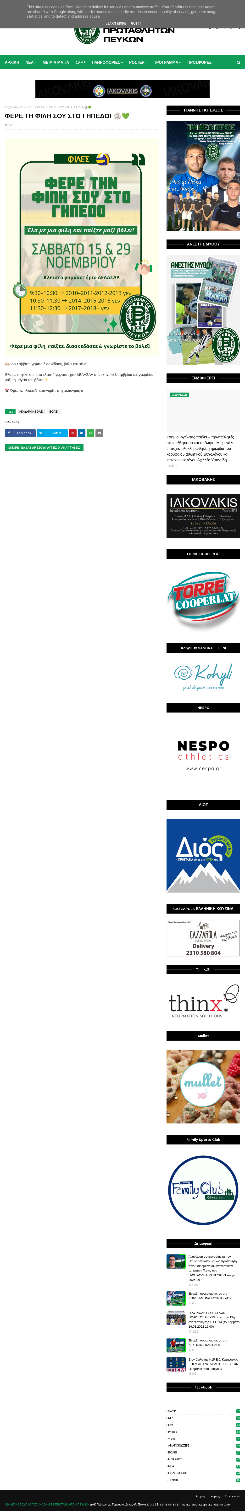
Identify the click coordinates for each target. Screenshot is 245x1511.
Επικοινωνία (232, 1496)
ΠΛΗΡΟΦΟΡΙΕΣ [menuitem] (106, 62)
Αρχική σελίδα (14, 107)
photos (204, 1431)
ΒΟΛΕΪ (30, 107)
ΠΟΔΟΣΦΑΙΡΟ (204, 1473)
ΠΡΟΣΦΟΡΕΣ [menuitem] (199, 62)
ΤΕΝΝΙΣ (204, 1480)
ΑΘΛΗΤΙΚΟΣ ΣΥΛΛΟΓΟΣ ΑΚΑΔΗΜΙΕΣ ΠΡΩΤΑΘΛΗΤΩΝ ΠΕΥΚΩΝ (47, 1504)
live (204, 1424)
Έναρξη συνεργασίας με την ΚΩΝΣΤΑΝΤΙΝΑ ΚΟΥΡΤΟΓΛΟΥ (210, 1296)
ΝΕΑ (204, 1466)
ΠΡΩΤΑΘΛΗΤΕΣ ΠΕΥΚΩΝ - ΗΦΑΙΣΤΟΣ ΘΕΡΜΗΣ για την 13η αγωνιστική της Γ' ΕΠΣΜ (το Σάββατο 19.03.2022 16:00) (214, 1320)
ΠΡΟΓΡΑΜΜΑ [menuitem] (166, 62)
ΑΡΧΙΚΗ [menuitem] (12, 62)
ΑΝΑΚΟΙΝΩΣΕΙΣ (204, 1445)
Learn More (116, 23)
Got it (136, 23)
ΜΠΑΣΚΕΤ (204, 1459)
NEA (204, 1418)
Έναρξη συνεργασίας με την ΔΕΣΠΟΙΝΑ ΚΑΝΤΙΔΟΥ (208, 1343)
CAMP (204, 1411)
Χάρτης (215, 1496)
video (204, 1438)
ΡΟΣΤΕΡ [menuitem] (137, 62)
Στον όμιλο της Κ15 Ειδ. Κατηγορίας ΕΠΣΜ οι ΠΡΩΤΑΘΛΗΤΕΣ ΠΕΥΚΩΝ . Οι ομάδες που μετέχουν (214, 1364)
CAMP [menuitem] (80, 62)
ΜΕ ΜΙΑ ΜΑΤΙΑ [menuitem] (56, 62)
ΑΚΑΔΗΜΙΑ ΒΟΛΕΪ (31, 411)
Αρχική (200, 1496)
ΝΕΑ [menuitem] (29, 62)
